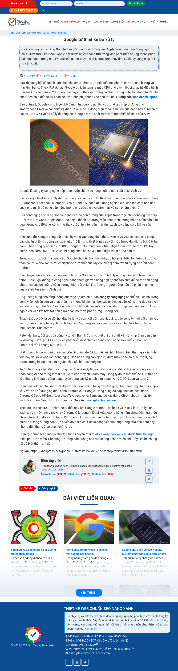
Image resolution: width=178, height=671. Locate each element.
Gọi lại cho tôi (135, 3)
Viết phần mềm (159, 21)
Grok (40, 76)
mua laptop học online (100, 400)
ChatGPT (27, 76)
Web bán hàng (95, 21)
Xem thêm (91, 628)
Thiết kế (67, 21)
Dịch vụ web (140, 21)
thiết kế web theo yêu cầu (109, 434)
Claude (69, 76)
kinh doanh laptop (144, 97)
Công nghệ (48, 488)
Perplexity (54, 76)
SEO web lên (120, 21)
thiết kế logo (144, 434)
